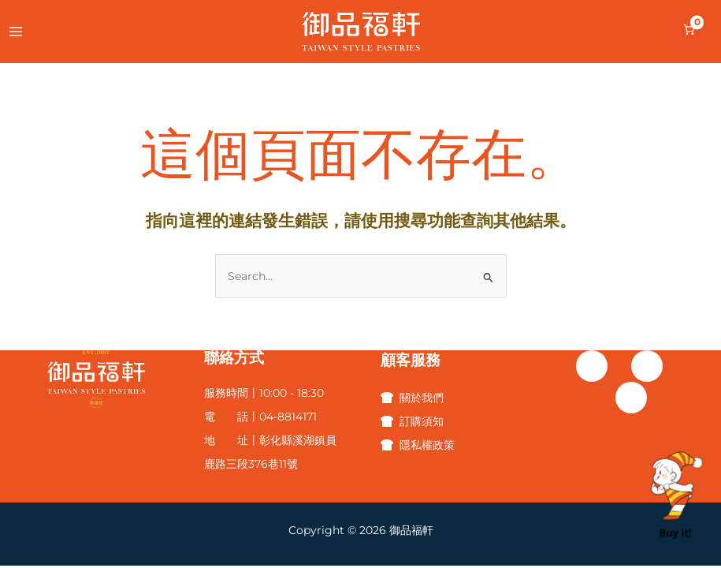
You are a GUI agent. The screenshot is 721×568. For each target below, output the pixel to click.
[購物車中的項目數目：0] (689, 29)
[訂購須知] (412, 421)
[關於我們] (412, 397)
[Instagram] (647, 366)
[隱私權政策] (418, 445)
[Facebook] (592, 366)
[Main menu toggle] (15, 31)
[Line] (631, 397)
